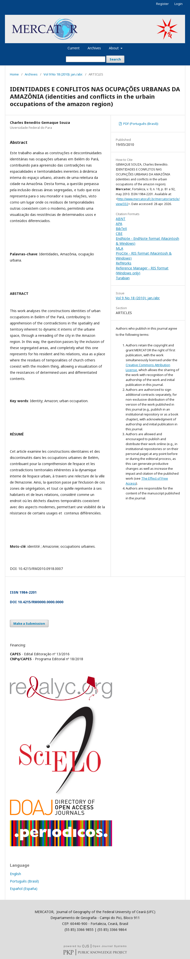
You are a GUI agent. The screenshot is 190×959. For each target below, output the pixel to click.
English (15, 873)
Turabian (123, 278)
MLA (119, 248)
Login (178, 3)
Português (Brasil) (24, 881)
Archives (94, 48)
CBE (119, 233)
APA (119, 223)
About (114, 48)
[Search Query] (85, 59)
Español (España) (23, 888)
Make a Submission (29, 623)
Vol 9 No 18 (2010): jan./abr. (63, 74)
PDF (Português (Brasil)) (140, 123)
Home (14, 74)
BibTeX (121, 228)
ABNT (120, 218)
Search (115, 59)
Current (74, 48)
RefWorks (123, 263)
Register (162, 3)
